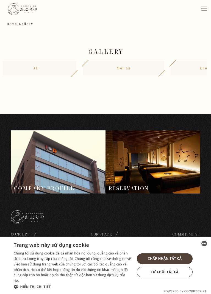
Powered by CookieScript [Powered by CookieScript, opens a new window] (184, 291)
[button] (72, 286)
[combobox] (204, 243)
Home (12, 24)
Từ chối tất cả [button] (165, 272)
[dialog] (105, 265)
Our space (101, 234)
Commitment (186, 234)
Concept (20, 234)
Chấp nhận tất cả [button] (165, 258)
